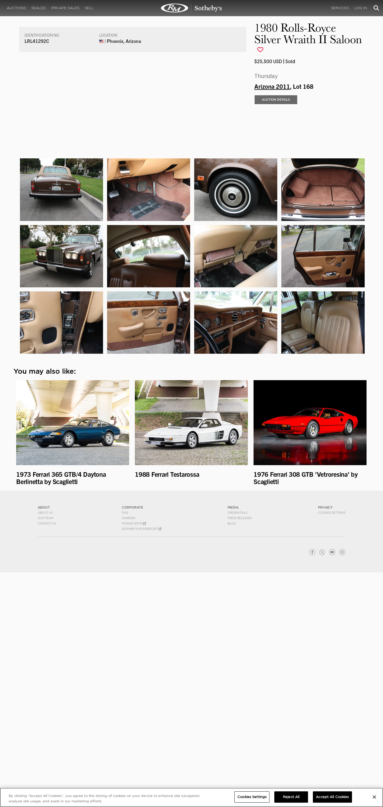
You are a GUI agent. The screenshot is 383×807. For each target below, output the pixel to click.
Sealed (38, 8)
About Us (45, 747)
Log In (360, 8)
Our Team (45, 752)
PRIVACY (325, 742)
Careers (128, 752)
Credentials (237, 747)
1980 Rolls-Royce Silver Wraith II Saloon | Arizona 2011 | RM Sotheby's (191, 8)
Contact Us (47, 758)
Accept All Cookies (332, 797)
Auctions (16, 8)
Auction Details (276, 215)
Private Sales (65, 8)
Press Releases (240, 752)
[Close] (374, 797)
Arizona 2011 (272, 201)
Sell (89, 8)
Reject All (291, 797)
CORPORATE (132, 742)
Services (340, 8)
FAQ (125, 747)
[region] (191, 797)
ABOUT (44, 742)
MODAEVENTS (134, 758)
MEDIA (233, 742)
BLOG (232, 758)
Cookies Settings (331, 747)
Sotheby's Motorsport (141, 763)
